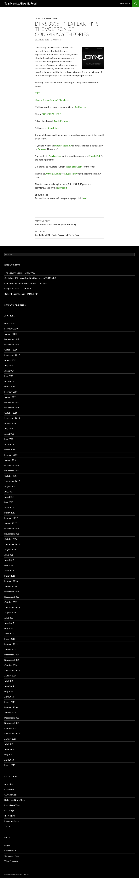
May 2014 (8, 691)
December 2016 (11, 528)
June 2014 (9, 686)
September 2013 (12, 733)
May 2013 (8, 754)
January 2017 (10, 523)
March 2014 (9, 702)
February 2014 (11, 707)
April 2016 (9, 570)
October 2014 (10, 665)
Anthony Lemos (53, 173)
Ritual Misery (70, 173)
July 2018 (8, 428)
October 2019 (10, 349)
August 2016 (10, 549)
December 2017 (11, 465)
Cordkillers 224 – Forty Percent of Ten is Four (69, 233)
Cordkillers (9, 789)
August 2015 (10, 612)
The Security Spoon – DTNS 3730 (19, 272)
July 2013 (8, 744)
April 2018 (9, 444)
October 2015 (10, 602)
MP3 (37, 93)
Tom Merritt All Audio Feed (20, 3)
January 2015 (10, 649)
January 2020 (10, 334)
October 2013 (10, 728)
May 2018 (8, 439)
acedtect (57, 40)
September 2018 (12, 418)
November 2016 (11, 533)
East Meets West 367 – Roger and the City (69, 222)
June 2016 (9, 560)
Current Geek (10, 794)
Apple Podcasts (62, 121)
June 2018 (9, 434)
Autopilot (8, 784)
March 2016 (9, 576)
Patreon (42, 149)
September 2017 (12, 481)
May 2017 (8, 502)
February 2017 (11, 518)
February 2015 (11, 644)
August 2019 (10, 360)
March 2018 (9, 449)
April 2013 (9, 760)
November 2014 (11, 660)
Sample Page (125, 3)
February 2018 (11, 455)
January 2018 (10, 460)
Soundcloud (53, 128)
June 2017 (9, 497)
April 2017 (9, 507)
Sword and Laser (11, 821)
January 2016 (10, 586)
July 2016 (8, 554)
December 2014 (11, 654)
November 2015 (11, 597)
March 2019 (9, 386)
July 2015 (8, 618)
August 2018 (10, 423)
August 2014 (10, 675)
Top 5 (7, 826)
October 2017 (10, 476)
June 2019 (9, 370)
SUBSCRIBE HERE (51, 114)
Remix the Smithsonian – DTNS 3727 (21, 294)
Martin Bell (94, 156)
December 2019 (11, 339)
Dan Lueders (55, 156)
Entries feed (10, 850)
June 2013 (9, 749)
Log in (7, 845)
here (84, 198)
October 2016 (10, 539)
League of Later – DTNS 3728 (17, 288)
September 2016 (12, 544)
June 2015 (9, 623)
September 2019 (12, 355)
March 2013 (9, 765)
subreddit (62, 187)
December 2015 (11, 591)
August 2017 (10, 486)
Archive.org (80, 107)
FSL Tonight (9, 810)
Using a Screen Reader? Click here (52, 100)
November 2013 (11, 723)
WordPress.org (11, 861)
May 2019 (8, 376)
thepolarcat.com (74, 166)
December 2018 (11, 402)
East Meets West (12, 805)
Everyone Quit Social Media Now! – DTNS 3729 (25, 283)
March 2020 (9, 323)
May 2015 (8, 628)
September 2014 (12, 670)
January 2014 (10, 712)
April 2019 (9, 381)
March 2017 (9, 512)
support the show (63, 145)
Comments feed (11, 856)
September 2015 (12, 607)
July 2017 (8, 491)
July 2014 (8, 681)
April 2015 (9, 633)
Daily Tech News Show (46, 19)
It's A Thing (9, 815)
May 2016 (8, 565)
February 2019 (11, 392)
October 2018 (10, 413)
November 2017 (11, 470)
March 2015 (9, 639)
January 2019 (10, 397)
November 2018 (11, 407)
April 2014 (9, 696)
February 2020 (11, 328)
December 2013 (11, 717)
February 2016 (11, 581)
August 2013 (10, 739)
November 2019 (11, 344)
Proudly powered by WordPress (16, 874)
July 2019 (8, 365)
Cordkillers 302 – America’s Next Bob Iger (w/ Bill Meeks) (30, 278)
